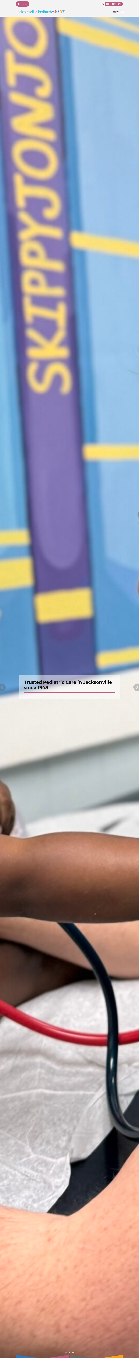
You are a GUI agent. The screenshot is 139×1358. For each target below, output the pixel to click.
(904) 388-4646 (113, 4)
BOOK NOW (22, 4)
